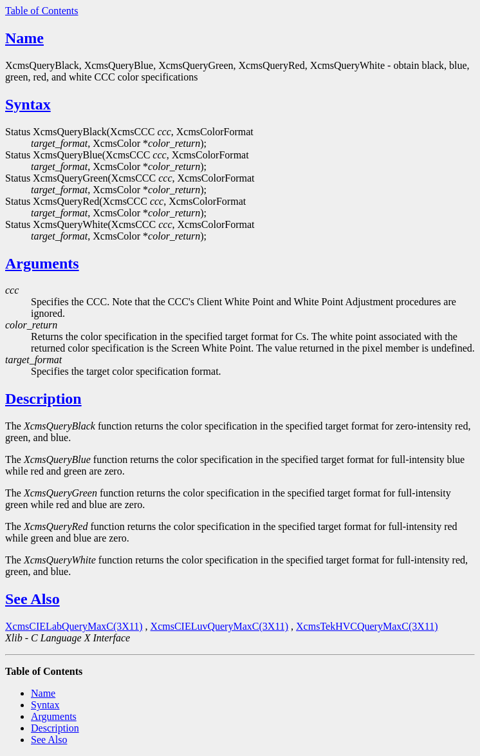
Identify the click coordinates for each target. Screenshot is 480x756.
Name (24, 38)
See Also (32, 599)
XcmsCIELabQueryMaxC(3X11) (74, 626)
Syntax (28, 104)
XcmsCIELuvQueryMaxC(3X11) (219, 626)
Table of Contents (41, 10)
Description (43, 398)
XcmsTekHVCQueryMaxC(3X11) (367, 626)
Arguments (42, 263)
